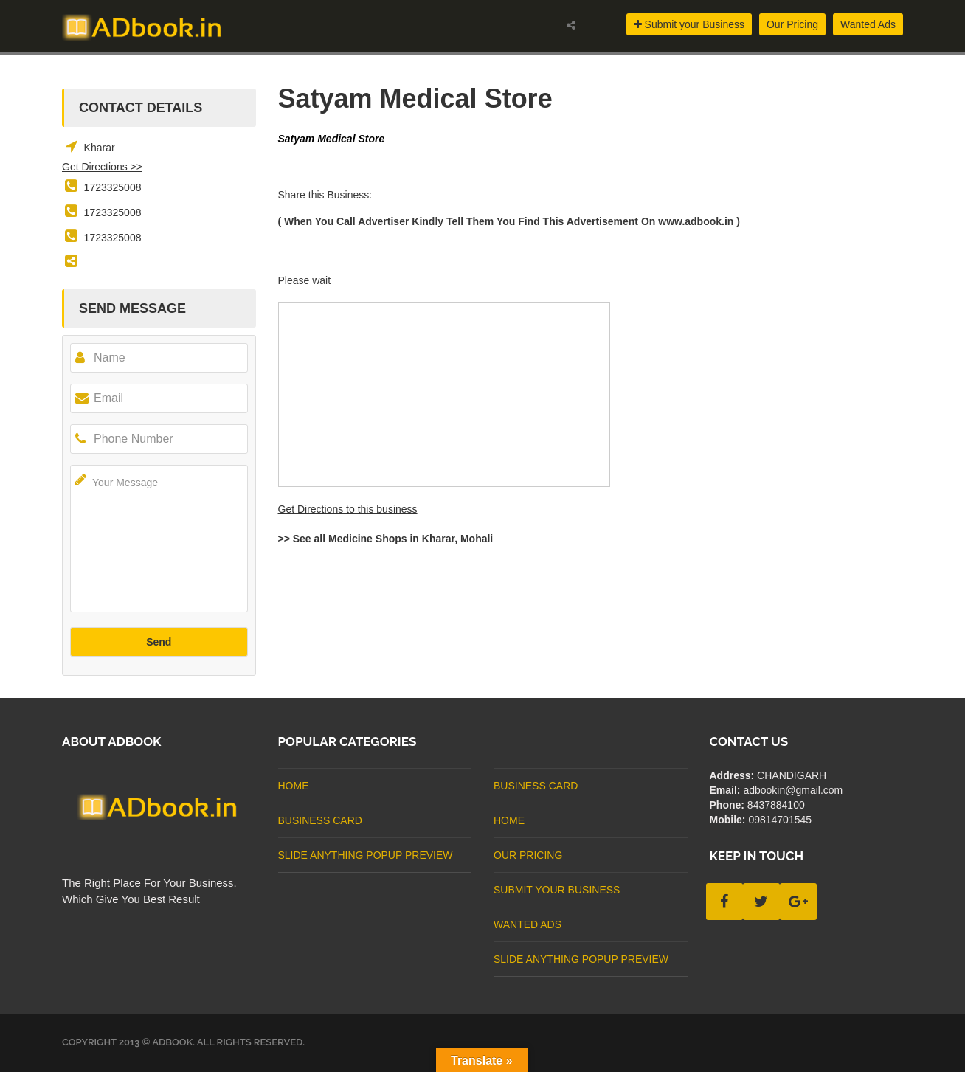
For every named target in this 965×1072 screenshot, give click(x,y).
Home (293, 786)
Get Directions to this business (348, 509)
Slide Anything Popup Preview (365, 855)
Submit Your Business (557, 890)
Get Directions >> (102, 167)
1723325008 (113, 187)
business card (320, 820)
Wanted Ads (868, 24)
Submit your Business (689, 24)
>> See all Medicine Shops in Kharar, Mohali (386, 538)
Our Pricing (792, 24)
